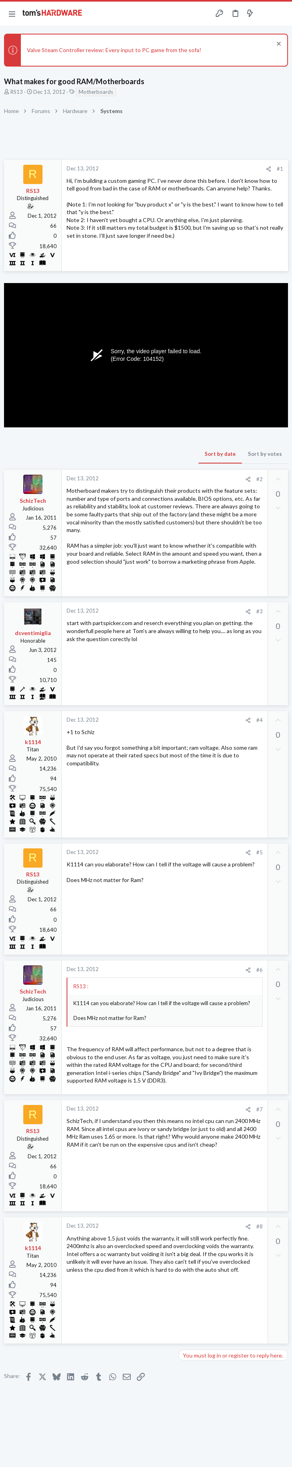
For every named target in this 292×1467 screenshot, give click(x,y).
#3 (259, 611)
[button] (12, 13)
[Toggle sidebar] (265, 13)
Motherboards (96, 92)
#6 (259, 970)
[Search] (281, 14)
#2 (259, 479)
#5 (259, 852)
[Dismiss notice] (277, 44)
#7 (259, 1109)
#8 (259, 1226)
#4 (259, 720)
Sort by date (220, 454)
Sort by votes (265, 454)
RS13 (16, 92)
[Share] (268, 169)
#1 (280, 169)
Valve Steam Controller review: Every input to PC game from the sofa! (114, 50)
